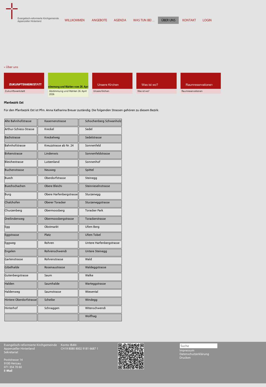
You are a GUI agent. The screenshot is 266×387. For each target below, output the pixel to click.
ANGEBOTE (99, 20)
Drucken (185, 357)
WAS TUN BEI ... (144, 20)
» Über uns (12, 67)
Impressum (186, 350)
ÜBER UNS (168, 20)
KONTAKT (189, 20)
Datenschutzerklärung (194, 354)
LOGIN (207, 20)
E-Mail (8, 370)
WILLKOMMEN (75, 20)
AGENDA (120, 20)
